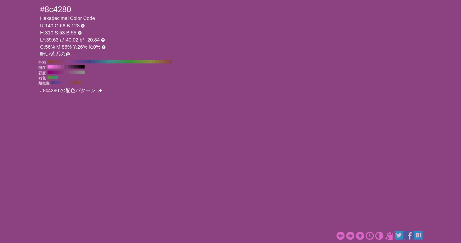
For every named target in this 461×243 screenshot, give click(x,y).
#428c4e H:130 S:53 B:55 (126, 61)
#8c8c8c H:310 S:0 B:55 (83, 72)
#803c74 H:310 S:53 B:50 (66, 67)
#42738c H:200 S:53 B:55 (103, 61)
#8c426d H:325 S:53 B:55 (69, 82)
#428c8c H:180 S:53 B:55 (110, 61)
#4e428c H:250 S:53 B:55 (86, 61)
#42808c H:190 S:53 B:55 (106, 61)
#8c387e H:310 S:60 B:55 (62, 72)
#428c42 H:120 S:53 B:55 (130, 61)
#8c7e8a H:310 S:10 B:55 (79, 72)
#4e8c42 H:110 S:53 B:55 (133, 61)
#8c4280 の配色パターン (71, 90)
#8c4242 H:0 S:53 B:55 (170, 61)
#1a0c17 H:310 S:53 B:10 (79, 67)
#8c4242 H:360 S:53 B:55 (49, 61)
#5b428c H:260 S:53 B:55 (83, 61)
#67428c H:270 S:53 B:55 (79, 61)
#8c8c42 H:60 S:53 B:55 (150, 61)
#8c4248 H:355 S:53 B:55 (76, 82)
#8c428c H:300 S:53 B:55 (69, 61)
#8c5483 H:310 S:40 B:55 (69, 72)
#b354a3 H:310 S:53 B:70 (59, 67)
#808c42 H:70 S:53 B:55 (147, 61)
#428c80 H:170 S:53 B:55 (113, 61)
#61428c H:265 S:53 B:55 (56, 82)
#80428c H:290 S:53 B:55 (72, 61)
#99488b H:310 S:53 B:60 (62, 67)
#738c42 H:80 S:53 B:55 (143, 61)
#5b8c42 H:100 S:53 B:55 (137, 61)
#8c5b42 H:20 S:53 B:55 (163, 61)
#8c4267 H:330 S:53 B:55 (59, 61)
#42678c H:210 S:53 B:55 (99, 61)
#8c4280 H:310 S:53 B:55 (66, 61)
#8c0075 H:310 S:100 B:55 (49, 72)
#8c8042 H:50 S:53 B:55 (153, 61)
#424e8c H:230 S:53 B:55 (93, 61)
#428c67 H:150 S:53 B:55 (120, 61)
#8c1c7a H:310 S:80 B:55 (56, 72)
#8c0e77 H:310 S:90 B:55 (52, 72)
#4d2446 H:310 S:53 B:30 (72, 67)
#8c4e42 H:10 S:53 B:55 (167, 61)
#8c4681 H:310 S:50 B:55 (66, 72)
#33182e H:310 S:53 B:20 (76, 67)
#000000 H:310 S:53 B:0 (83, 67)
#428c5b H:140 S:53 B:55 (123, 61)
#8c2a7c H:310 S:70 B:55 (59, 72)
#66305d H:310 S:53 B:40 (69, 67)
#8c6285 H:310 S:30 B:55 (72, 72)
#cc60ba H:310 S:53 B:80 (56, 67)
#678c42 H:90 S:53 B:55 (140, 61)
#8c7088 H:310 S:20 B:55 (76, 72)
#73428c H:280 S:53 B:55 (76, 61)
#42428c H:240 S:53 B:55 (89, 61)
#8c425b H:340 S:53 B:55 (56, 61)
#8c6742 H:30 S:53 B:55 (160, 61)
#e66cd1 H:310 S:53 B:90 (52, 67)
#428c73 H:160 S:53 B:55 (116, 61)
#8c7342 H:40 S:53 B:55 (157, 61)
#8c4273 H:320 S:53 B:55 (62, 61)
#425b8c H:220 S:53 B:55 (96, 61)
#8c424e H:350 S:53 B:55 (52, 61)
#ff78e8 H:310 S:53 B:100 (49, 67)
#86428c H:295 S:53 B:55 (63, 82)
